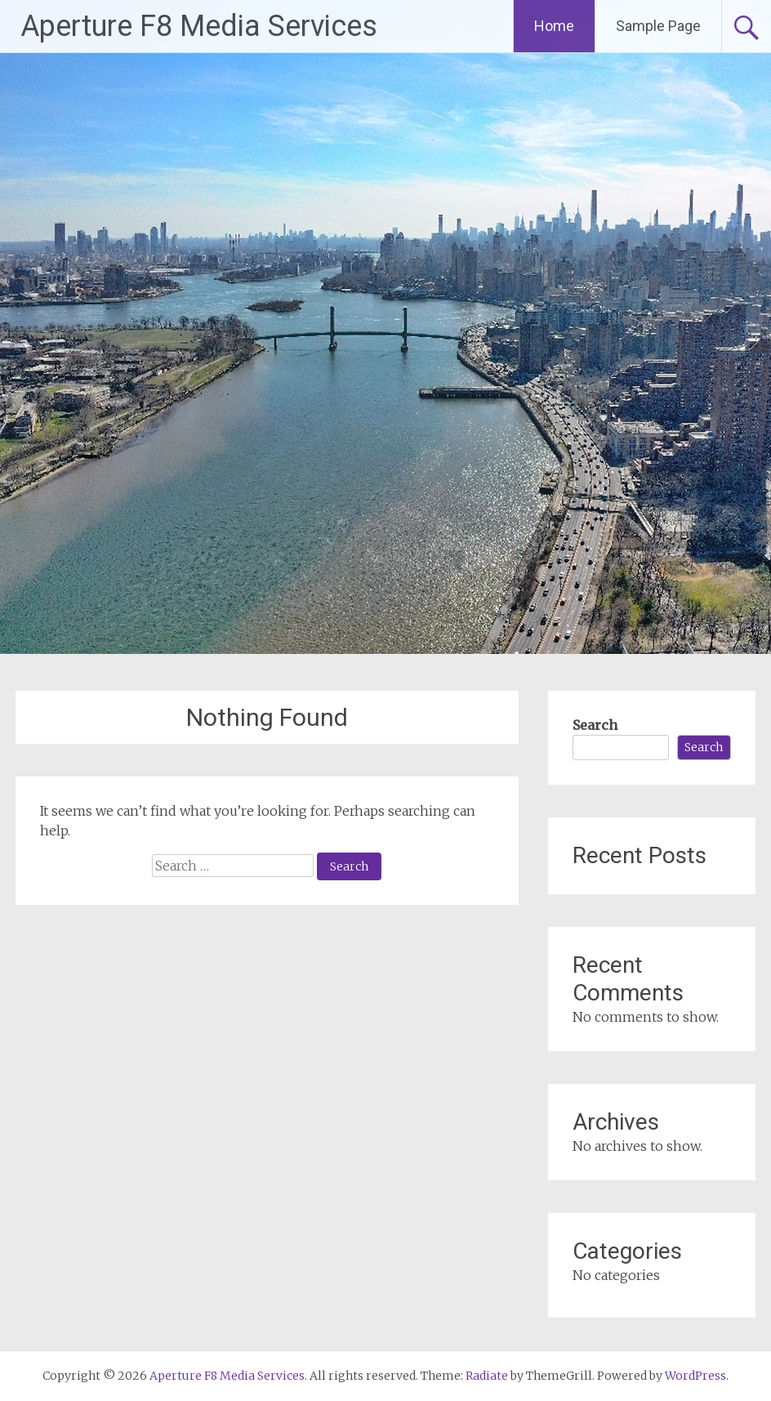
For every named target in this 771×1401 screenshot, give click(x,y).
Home (554, 25)
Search (595, 725)
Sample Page (658, 25)
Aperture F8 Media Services (198, 26)
